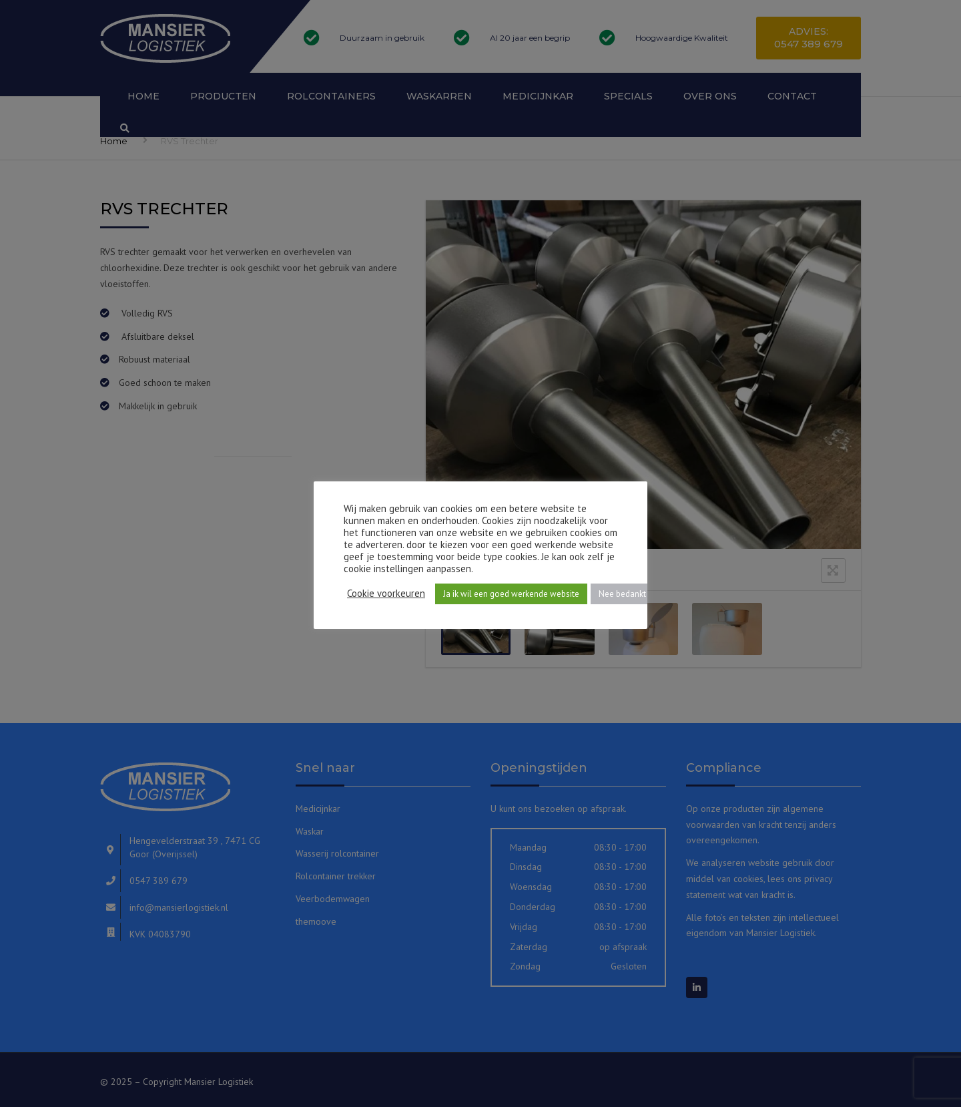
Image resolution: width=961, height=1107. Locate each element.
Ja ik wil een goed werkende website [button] (511, 594)
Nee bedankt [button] (622, 594)
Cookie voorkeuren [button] (386, 594)
